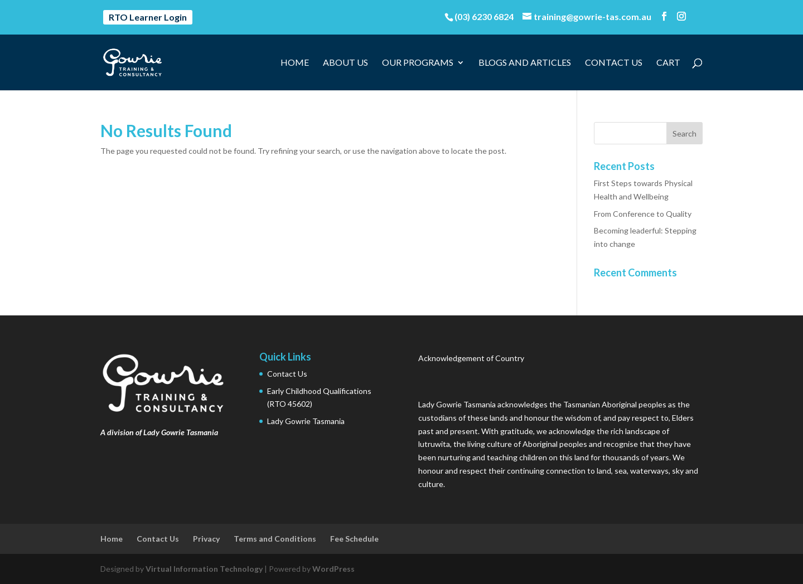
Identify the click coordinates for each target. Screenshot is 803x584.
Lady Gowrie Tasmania (306, 421)
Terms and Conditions (275, 538)
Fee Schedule (354, 538)
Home (294, 63)
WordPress (333, 568)
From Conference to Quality (642, 213)
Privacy (206, 538)
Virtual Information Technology (204, 568)
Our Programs (417, 63)
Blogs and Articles (524, 63)
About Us (345, 63)
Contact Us (613, 63)
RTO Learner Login (148, 17)
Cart (668, 63)
